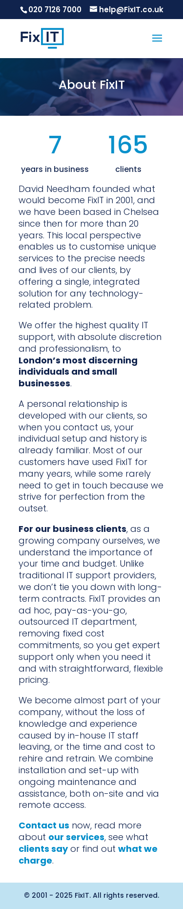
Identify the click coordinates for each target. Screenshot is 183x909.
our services (76, 837)
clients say (43, 849)
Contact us (44, 825)
